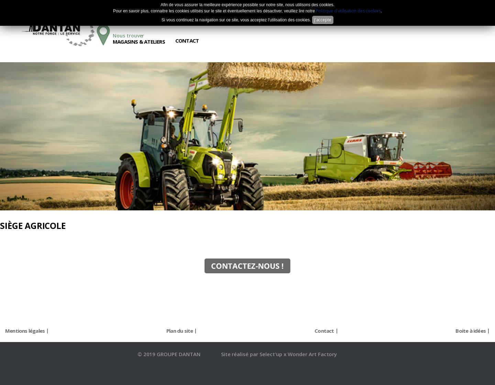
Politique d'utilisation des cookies (348, 11)
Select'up (272, 354)
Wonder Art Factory (312, 354)
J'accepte (323, 20)
